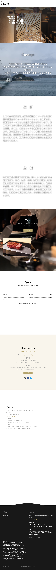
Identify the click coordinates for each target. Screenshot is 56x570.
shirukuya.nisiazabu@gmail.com (29, 355)
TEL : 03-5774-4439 (28, 351)
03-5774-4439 (11, 416)
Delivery (5, 515)
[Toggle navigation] (53, 3)
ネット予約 (28, 230)
